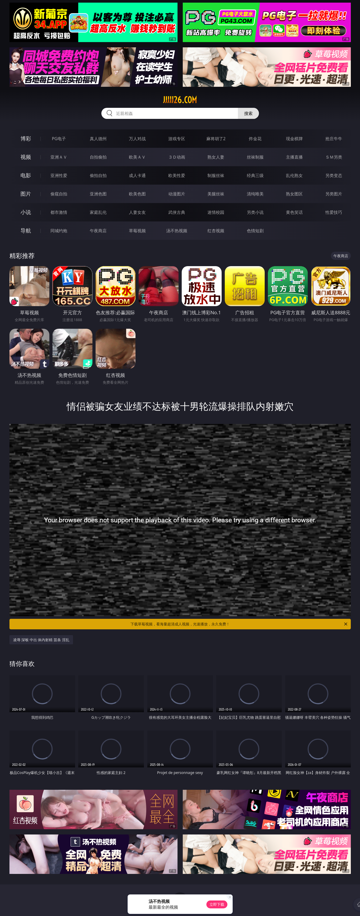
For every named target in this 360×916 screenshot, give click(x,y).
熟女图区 (294, 194)
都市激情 (58, 212)
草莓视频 (137, 231)
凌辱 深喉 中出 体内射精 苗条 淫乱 (41, 639)
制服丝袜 (215, 175)
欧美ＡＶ (137, 157)
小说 (25, 212)
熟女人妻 (215, 157)
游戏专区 (176, 138)
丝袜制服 (255, 157)
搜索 (248, 113)
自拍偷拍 (98, 157)
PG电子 (59, 138)
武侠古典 (176, 212)
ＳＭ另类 (333, 157)
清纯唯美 (255, 194)
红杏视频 (215, 231)
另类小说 (255, 212)
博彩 (25, 138)
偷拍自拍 (98, 175)
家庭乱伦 (98, 212)
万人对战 (137, 138)
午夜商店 (98, 231)
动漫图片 (176, 194)
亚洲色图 (98, 194)
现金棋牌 (294, 138)
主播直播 (294, 157)
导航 (25, 230)
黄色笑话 (294, 212)
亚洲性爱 (58, 175)
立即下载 (217, 904)
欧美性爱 (176, 175)
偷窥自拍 (58, 194)
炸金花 (255, 138)
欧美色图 (137, 194)
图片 (25, 193)
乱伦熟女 (294, 175)
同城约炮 (58, 231)
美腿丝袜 (215, 194)
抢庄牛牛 (333, 138)
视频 (25, 156)
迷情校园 (215, 212)
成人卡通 (137, 175)
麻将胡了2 (216, 138)
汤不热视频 (176, 231)
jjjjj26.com (180, 100)
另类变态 (333, 175)
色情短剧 (255, 231)
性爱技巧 (333, 212)
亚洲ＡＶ (58, 157)
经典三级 (255, 175)
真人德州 (98, 138)
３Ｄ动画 (176, 157)
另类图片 (333, 194)
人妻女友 (137, 212)
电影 (25, 175)
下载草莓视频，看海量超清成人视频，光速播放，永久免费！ (239, 624)
